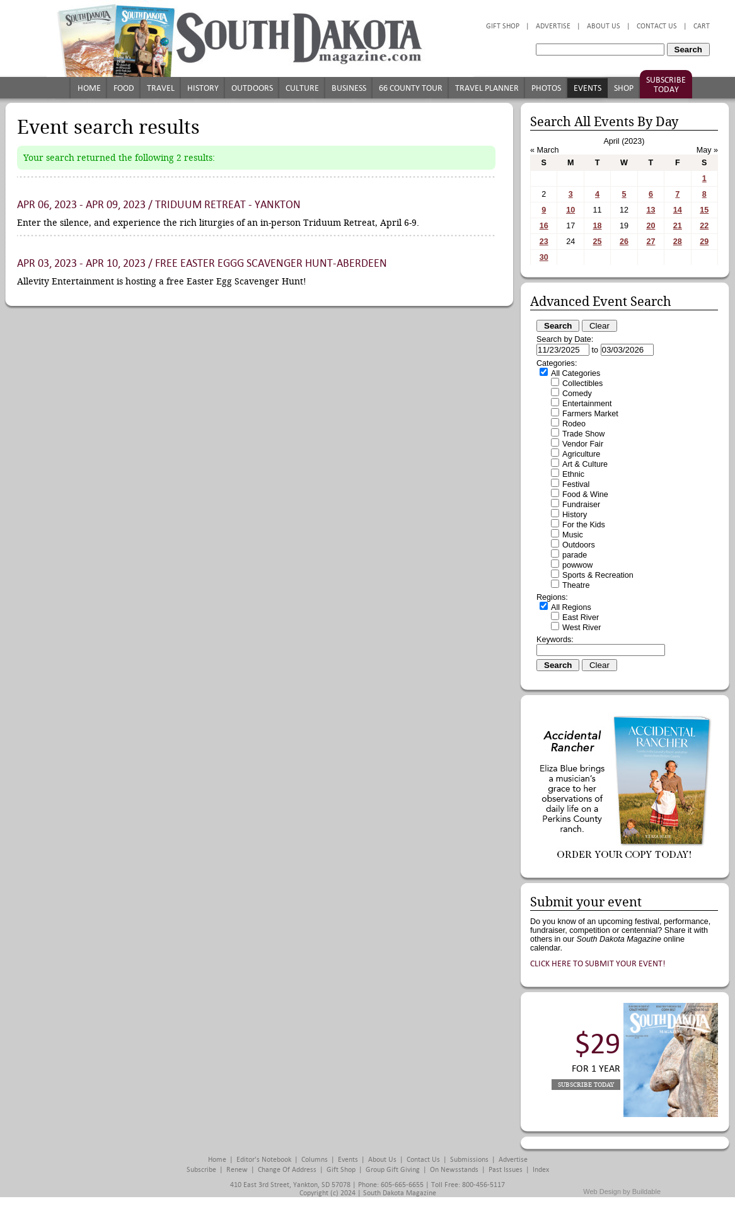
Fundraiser (581, 504)
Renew (237, 1170)
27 (650, 241)
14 (677, 210)
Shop (624, 88)
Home (89, 88)
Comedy (577, 393)
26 (624, 241)
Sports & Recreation (598, 575)
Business (349, 88)
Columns (314, 1160)
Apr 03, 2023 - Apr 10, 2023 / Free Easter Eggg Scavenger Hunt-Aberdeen (202, 263)
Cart (701, 26)
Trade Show (583, 434)
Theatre (575, 585)
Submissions (469, 1160)
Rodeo (574, 423)
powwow (577, 565)
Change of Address (287, 1170)
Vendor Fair (582, 444)
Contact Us (657, 26)
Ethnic (573, 474)
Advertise (553, 26)
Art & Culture (585, 464)
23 (544, 241)
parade (574, 555)
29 (704, 241)
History (203, 88)
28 (677, 241)
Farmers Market (590, 413)
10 (570, 210)
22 (704, 225)
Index (541, 1170)
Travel (161, 88)
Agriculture (581, 454)
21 (677, 225)
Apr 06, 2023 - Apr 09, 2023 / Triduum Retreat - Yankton (159, 205)
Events (587, 88)
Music (572, 534)
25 (597, 241)
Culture (302, 88)
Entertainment (586, 403)
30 (544, 257)
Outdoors (252, 88)
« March (544, 150)
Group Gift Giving (393, 1170)
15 (704, 210)
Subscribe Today (666, 84)
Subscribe (201, 1170)
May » (707, 150)
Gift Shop (502, 26)
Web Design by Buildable (622, 1191)
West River (581, 627)
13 (650, 210)
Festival (575, 484)
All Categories (575, 373)
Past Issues (506, 1170)
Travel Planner (487, 88)
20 (650, 225)
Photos (546, 88)
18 (597, 225)
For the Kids (583, 524)
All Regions (571, 607)
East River (580, 617)
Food (123, 88)
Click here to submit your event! (598, 963)
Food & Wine (585, 494)
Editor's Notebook (263, 1160)
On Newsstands (454, 1170)
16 (544, 225)
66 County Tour (411, 88)
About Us (603, 26)
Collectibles (582, 383)
